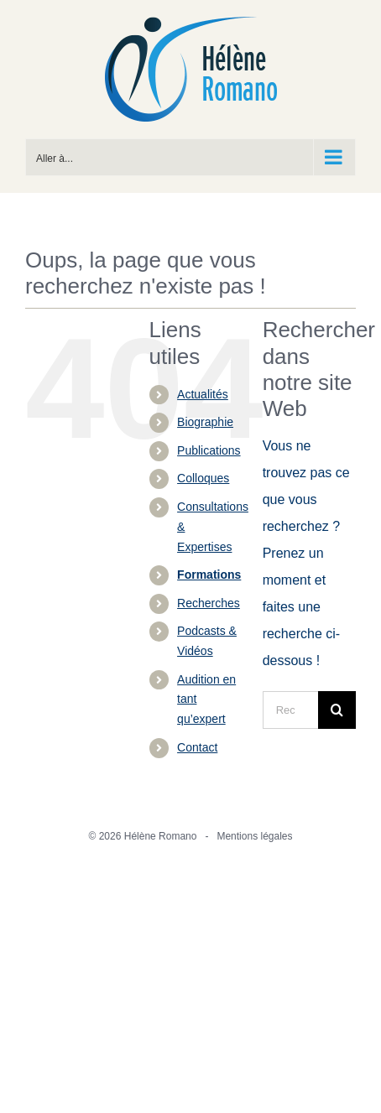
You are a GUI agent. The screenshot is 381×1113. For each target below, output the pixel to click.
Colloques (203, 478)
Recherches (208, 603)
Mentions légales (254, 836)
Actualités (202, 394)
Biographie (205, 422)
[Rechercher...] (290, 710)
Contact (197, 747)
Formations (209, 574)
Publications (209, 450)
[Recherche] (337, 710)
